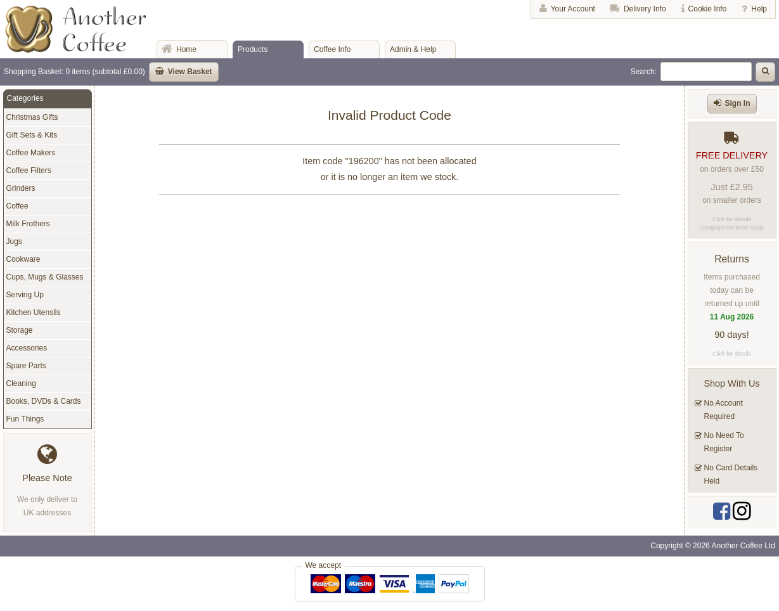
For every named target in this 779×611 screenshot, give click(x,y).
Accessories (27, 348)
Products (252, 49)
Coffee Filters (28, 170)
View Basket (190, 71)
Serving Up (25, 294)
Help (759, 8)
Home (186, 49)
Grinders (20, 188)
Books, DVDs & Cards (43, 401)
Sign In (737, 103)
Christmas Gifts (32, 117)
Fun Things (25, 419)
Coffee (17, 206)
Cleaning (21, 383)
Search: (644, 71)
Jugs (14, 241)
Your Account (573, 8)
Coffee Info (332, 49)
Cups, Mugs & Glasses (45, 277)
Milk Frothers (28, 223)
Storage (19, 330)
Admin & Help (413, 49)
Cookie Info (707, 8)
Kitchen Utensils (33, 312)
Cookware (23, 259)
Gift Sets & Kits (32, 135)
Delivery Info (645, 8)
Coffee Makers (31, 152)
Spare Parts (26, 365)
